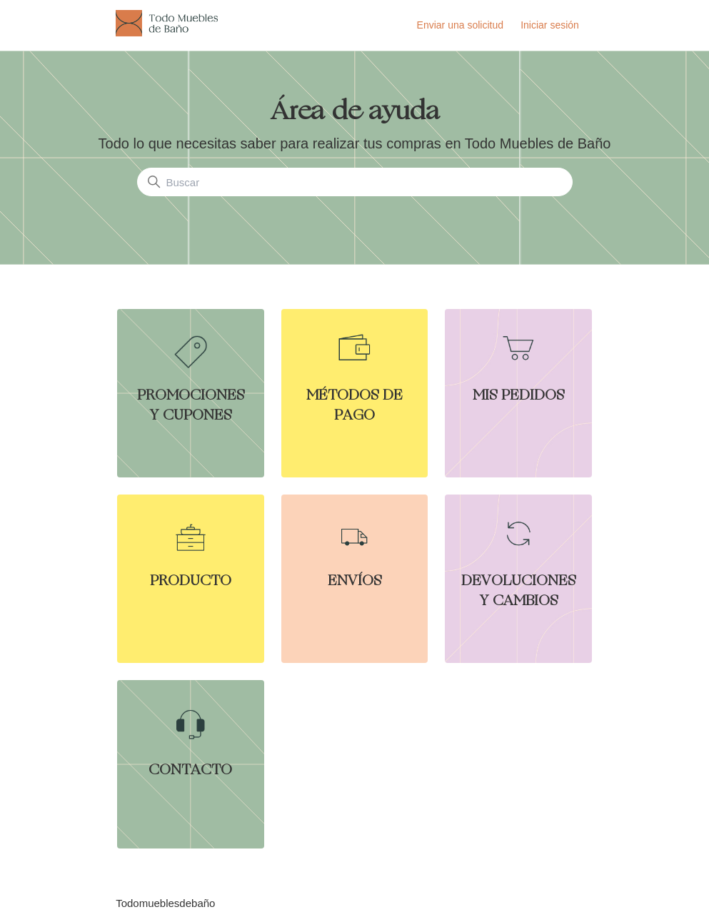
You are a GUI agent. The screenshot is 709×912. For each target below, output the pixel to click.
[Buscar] (355, 182)
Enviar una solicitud (460, 25)
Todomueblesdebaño (165, 903)
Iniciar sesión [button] (550, 25)
